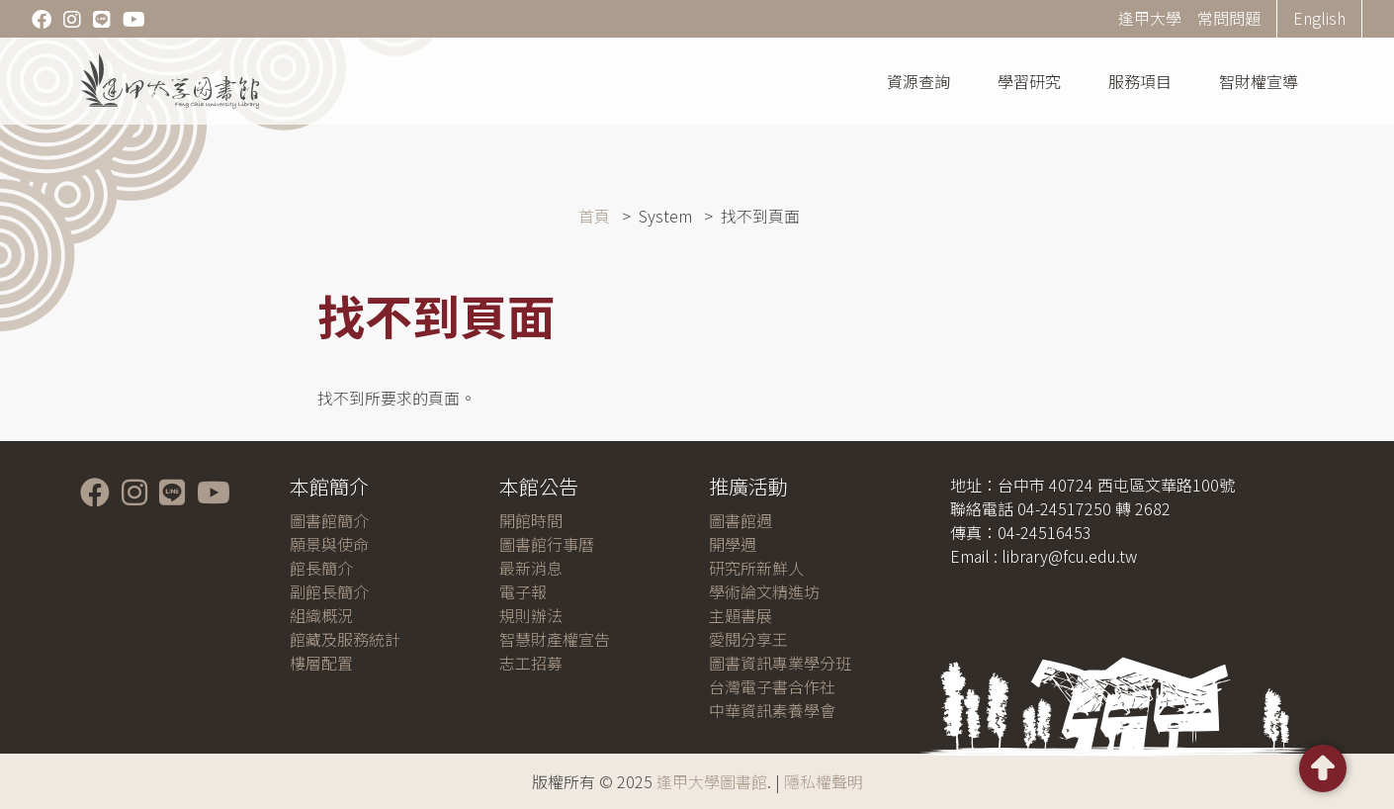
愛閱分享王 (748, 639)
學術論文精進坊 (764, 591)
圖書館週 (740, 520)
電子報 (523, 591)
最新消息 (531, 568)
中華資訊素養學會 (772, 710)
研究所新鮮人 (756, 568)
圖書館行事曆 (546, 544)
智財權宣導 (1258, 81)
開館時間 (531, 520)
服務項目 (1140, 81)
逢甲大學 (1149, 18)
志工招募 (531, 662)
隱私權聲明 (823, 781)
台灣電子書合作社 (772, 686)
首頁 (594, 215)
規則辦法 (531, 615)
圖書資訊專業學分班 (780, 662)
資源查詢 (918, 81)
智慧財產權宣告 (554, 639)
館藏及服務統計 (345, 639)
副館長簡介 (329, 591)
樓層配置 (321, 662)
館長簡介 (321, 568)
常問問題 (1229, 18)
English (1319, 18)
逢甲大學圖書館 (711, 781)
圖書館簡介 (329, 520)
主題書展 (740, 615)
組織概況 (321, 615)
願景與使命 (329, 544)
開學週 (732, 544)
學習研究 (1029, 81)
